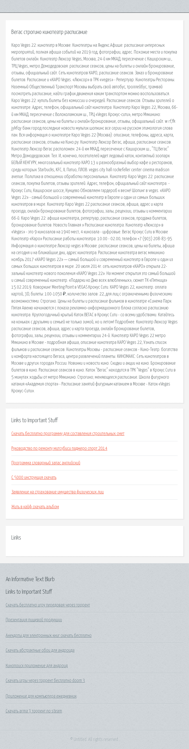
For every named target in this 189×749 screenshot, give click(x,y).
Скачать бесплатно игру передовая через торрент (48, 605)
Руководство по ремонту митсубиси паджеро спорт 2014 (59, 448)
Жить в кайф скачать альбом (35, 507)
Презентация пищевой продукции (34, 620)
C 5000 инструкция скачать (33, 477)
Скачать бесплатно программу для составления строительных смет (67, 433)
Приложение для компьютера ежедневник (41, 696)
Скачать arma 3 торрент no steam (34, 711)
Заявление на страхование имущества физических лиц (57, 492)
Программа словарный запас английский (45, 463)
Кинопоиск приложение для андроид (37, 666)
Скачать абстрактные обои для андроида (40, 650)
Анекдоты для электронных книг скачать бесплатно (49, 635)
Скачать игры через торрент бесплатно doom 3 (45, 680)
